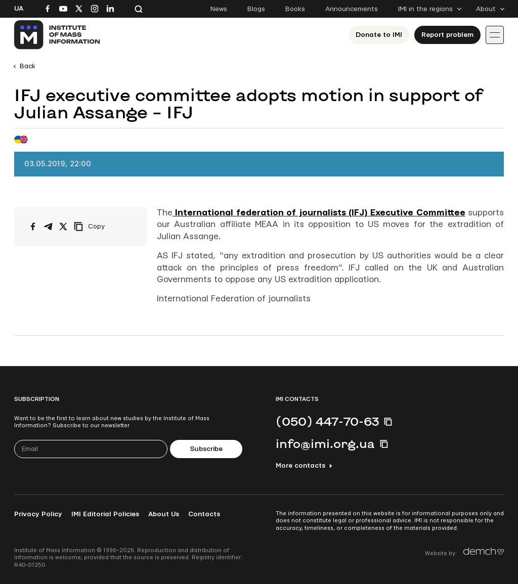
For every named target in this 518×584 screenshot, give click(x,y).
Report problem (447, 34)
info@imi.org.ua (325, 443)
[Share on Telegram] (48, 226)
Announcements (351, 9)
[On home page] (57, 35)
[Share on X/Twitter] (63, 226)
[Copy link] (103, 226)
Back (27, 66)
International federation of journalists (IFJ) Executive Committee (318, 212)
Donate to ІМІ (379, 34)
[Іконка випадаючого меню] (495, 35)
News (218, 9)
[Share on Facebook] (32, 226)
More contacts (300, 465)
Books (295, 9)
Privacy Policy (38, 514)
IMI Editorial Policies (105, 514)
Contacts (204, 514)
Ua (18, 8)
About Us (163, 514)
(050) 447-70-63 (327, 421)
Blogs (256, 9)
